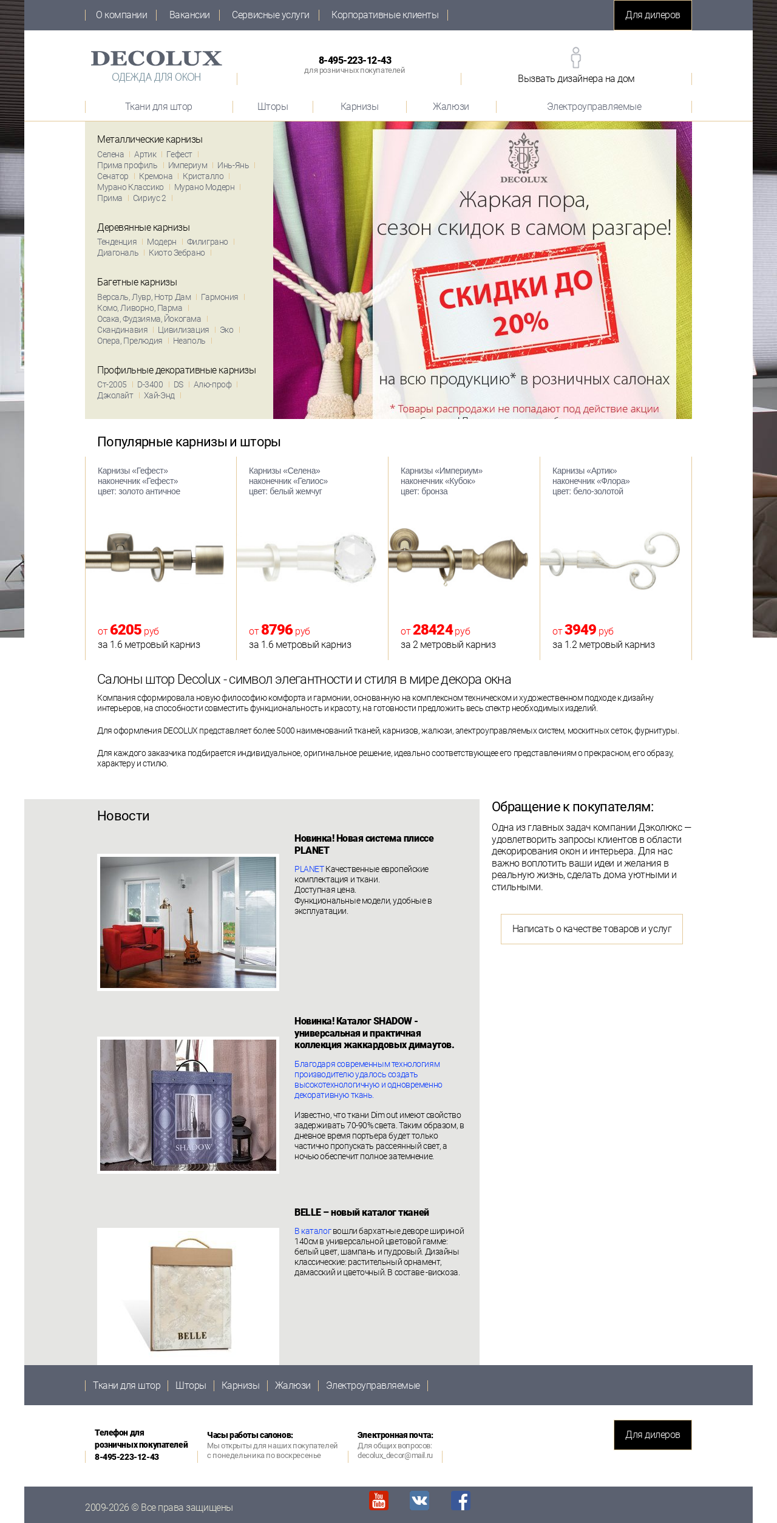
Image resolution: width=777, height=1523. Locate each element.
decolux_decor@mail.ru (395, 1455)
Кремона (155, 176)
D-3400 (150, 384)
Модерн (161, 242)
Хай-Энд (159, 395)
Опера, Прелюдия (130, 341)
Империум (188, 165)
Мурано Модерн (204, 187)
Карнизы (360, 106)
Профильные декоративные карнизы (176, 370)
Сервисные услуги (270, 15)
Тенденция (117, 242)
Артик (145, 154)
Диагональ (117, 252)
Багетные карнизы (137, 282)
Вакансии (189, 15)
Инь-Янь (233, 165)
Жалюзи (451, 106)
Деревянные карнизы (143, 227)
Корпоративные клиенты (384, 15)
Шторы (272, 106)
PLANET (309, 869)
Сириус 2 (149, 198)
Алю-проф (213, 384)
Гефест (179, 154)
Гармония (220, 297)
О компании (121, 15)
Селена (110, 154)
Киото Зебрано (177, 252)
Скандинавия (122, 330)
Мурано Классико (130, 187)
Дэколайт (115, 395)
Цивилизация (183, 330)
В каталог (312, 1231)
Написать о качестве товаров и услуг (591, 929)
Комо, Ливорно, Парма (140, 308)
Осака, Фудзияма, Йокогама (149, 319)
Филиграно (207, 242)
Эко (227, 330)
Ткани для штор (158, 106)
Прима (110, 198)
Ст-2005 (112, 384)
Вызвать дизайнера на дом (576, 78)
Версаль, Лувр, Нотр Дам (144, 297)
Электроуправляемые (594, 106)
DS (178, 384)
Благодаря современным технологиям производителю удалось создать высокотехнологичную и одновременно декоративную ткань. (368, 1079)
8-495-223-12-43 (355, 65)
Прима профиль (127, 165)
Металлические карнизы (150, 139)
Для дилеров (652, 15)
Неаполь (189, 341)
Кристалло (203, 176)
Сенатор (113, 176)
